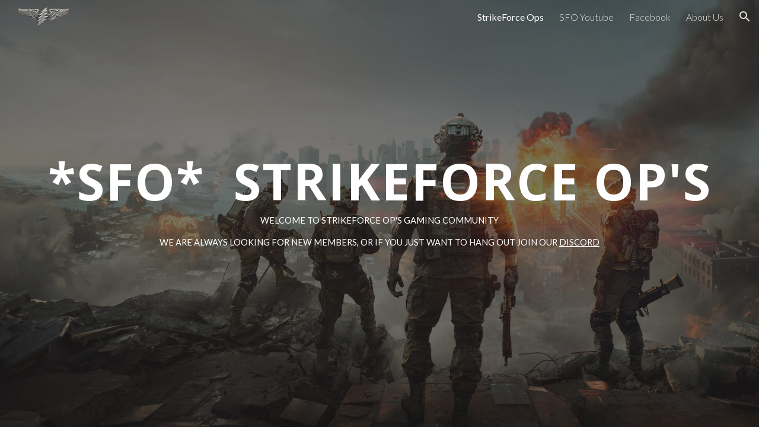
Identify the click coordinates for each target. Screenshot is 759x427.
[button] (745, 16)
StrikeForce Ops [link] (510, 17)
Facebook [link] (650, 17)
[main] (379, 213)
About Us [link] (704, 17)
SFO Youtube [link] (586, 17)
